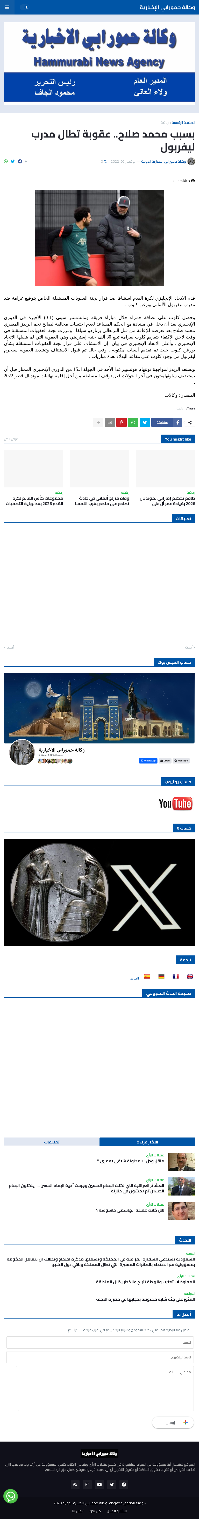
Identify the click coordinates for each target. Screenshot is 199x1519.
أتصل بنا (77, 1511)
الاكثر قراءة (147, 1142)
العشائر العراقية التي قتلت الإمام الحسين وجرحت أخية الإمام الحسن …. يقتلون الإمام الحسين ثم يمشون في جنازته (86, 1188)
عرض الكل (11, 439)
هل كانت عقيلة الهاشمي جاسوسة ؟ (130, 1210)
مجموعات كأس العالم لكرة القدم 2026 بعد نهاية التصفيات (34, 500)
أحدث (189, 647)
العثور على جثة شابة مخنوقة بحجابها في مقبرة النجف (145, 1299)
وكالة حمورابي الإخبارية (167, 7)
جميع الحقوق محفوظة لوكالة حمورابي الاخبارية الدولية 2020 (98, 1503)
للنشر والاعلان (117, 1511)
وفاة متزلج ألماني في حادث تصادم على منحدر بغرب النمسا (102, 500)
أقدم (10, 647)
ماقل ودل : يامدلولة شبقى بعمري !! (130, 1161)
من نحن (95, 1511)
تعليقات (52, 1142)
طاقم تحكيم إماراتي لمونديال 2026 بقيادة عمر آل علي (167, 500)
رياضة (165, 122)
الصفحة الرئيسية (183, 122)
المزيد (134, 978)
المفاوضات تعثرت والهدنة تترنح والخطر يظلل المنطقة (145, 1282)
